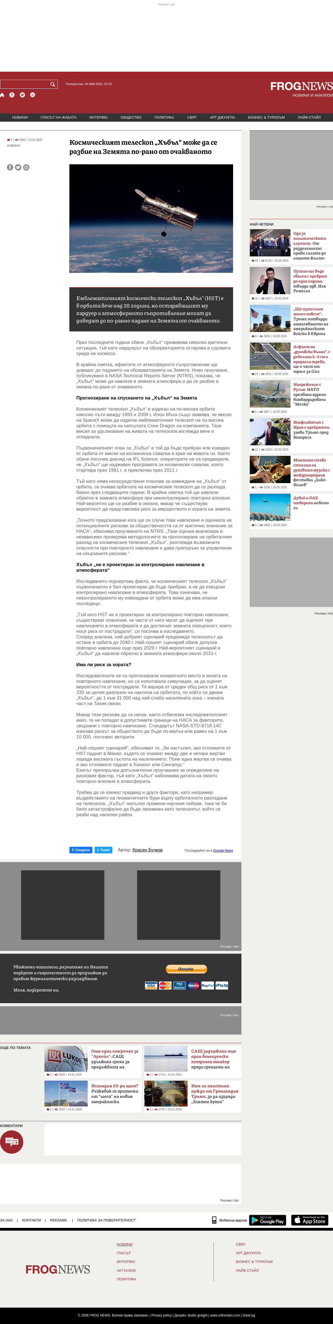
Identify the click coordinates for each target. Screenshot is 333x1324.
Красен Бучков (148, 850)
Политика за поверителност (106, 1220)
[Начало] (2, 95)
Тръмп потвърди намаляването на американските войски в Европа (310, 321)
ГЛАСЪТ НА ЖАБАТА (58, 117)
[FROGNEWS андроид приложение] (268, 1220)
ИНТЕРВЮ (98, 117)
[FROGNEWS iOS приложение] (310, 1220)
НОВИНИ (20, 117)
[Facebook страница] (12, 95)
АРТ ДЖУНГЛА (222, 117)
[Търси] (53, 84)
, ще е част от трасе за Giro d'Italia (311, 361)
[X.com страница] (22, 95)
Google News (223, 851)
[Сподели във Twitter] (18, 167)
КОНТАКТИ (31, 1220)
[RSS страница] (33, 95)
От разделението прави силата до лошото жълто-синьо (309, 247)
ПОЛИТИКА (164, 117)
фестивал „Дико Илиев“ (311, 473)
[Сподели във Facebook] (10, 167)
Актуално (126, 1271)
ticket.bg (249, 1315)
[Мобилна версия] (230, 1220)
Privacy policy (162, 1315)
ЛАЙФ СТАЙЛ (309, 117)
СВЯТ (192, 117)
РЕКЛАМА (58, 1220)
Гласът (124, 1253)
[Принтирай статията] (26, 167)
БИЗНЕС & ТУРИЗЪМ (266, 117)
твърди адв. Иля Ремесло (310, 281)
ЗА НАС (6, 1220)
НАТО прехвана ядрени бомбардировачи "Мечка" (309, 394)
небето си (311, 503)
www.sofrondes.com (225, 1315)
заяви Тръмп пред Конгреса (311, 430)
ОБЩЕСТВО (131, 117)
